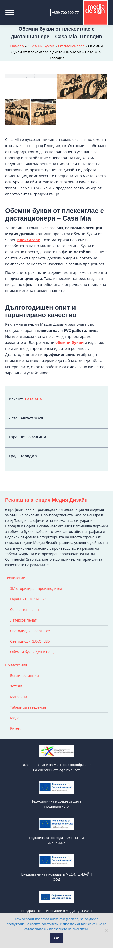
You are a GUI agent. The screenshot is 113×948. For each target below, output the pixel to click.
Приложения (16, 665)
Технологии (15, 577)
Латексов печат (23, 620)
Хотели (16, 686)
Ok (56, 938)
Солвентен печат (24, 609)
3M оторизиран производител (36, 588)
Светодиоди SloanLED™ (30, 630)
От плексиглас (71, 45)
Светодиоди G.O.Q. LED (30, 641)
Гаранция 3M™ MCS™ (28, 599)
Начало (17, 45)
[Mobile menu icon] (9, 12)
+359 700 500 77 (65, 12)
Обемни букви (41, 45)
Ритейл (16, 728)
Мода (14, 717)
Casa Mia (33, 399)
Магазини (18, 696)
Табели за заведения (28, 707)
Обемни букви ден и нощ (32, 651)
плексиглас (28, 239)
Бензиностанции (24, 675)
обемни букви (69, 342)
